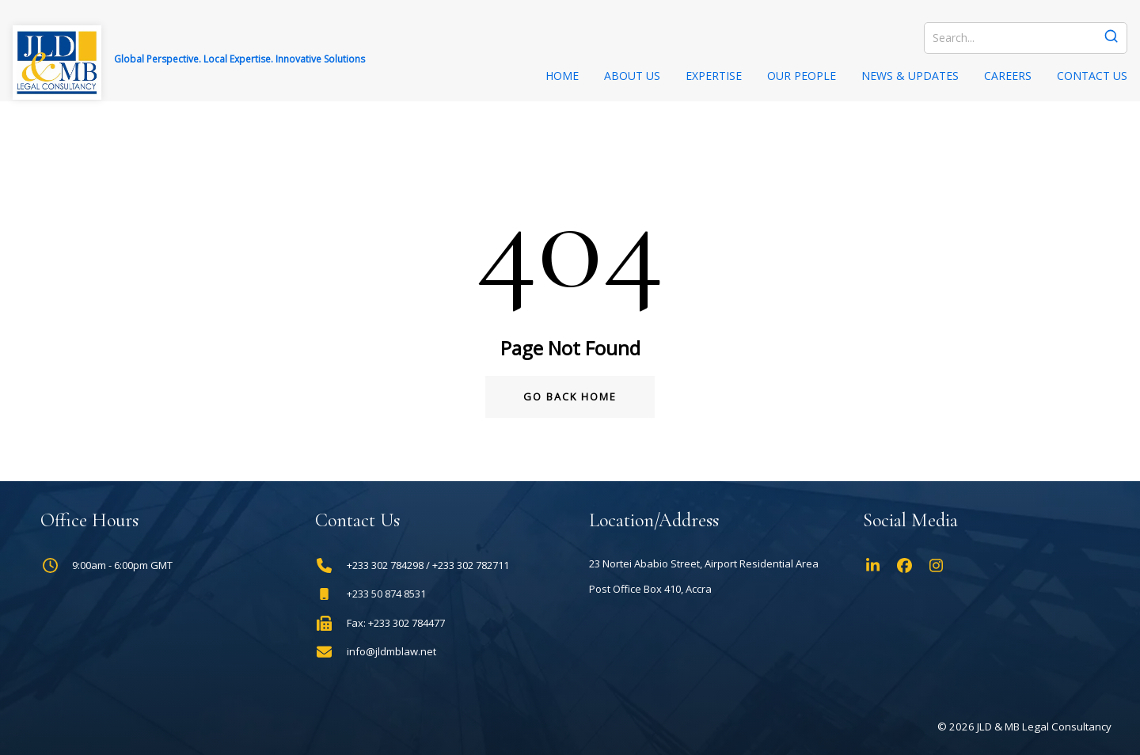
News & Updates (910, 75)
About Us (632, 75)
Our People (801, 75)
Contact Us (1092, 75)
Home (562, 75)
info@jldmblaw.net (391, 652)
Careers (1008, 75)
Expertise (714, 75)
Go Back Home (570, 396)
